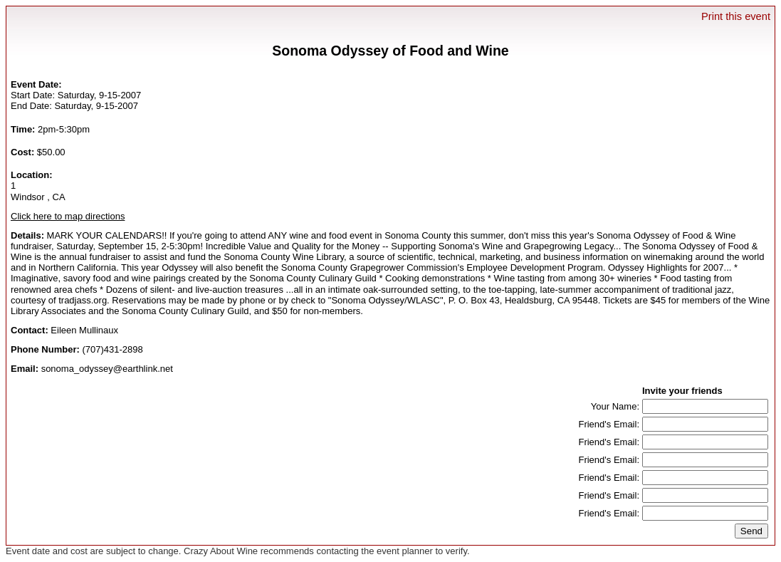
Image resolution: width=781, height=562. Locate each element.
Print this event (735, 16)
